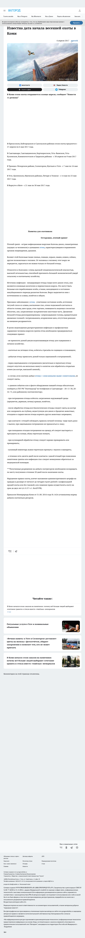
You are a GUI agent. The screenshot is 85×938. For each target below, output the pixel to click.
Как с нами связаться (10, 863)
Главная (6, 866)
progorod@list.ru (48, 881)
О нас (43, 863)
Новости (25, 866)
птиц (42, 247)
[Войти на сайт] (79, 10)
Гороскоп (6, 861)
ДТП (43, 856)
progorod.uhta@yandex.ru (11, 884)
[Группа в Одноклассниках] (66, 847)
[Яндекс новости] (60, 85)
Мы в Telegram (22, 16)
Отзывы (25, 863)
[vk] (10, 551)
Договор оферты (28, 856)
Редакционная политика (49, 861)
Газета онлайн (8, 16)
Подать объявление (63, 16)
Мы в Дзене (49, 16)
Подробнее (8, 927)
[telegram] (17, 551)
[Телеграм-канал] (60, 89)
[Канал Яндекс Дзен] (24, 89)
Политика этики (27, 861)
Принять (76, 23)
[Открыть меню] (4, 10)
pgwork (74, 40)
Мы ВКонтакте (36, 16)
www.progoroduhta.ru (20, 872)
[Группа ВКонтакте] (24, 85)
